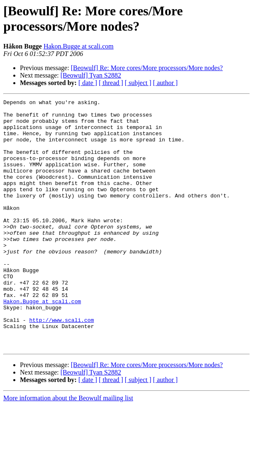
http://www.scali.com (61, 364)
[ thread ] (111, 82)
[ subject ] (138, 82)
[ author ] (165, 82)
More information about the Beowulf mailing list (68, 447)
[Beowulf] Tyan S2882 (91, 75)
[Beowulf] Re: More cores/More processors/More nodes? (147, 67)
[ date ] (87, 82)
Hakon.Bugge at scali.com (79, 46)
